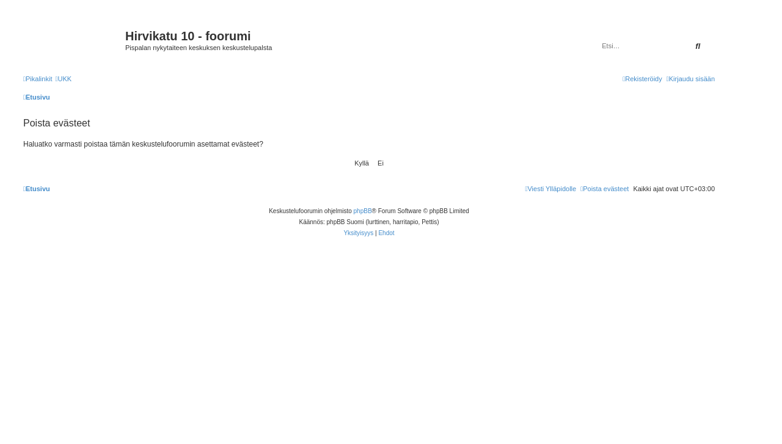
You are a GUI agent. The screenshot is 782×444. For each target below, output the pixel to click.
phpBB (363, 211)
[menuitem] (63, 78)
